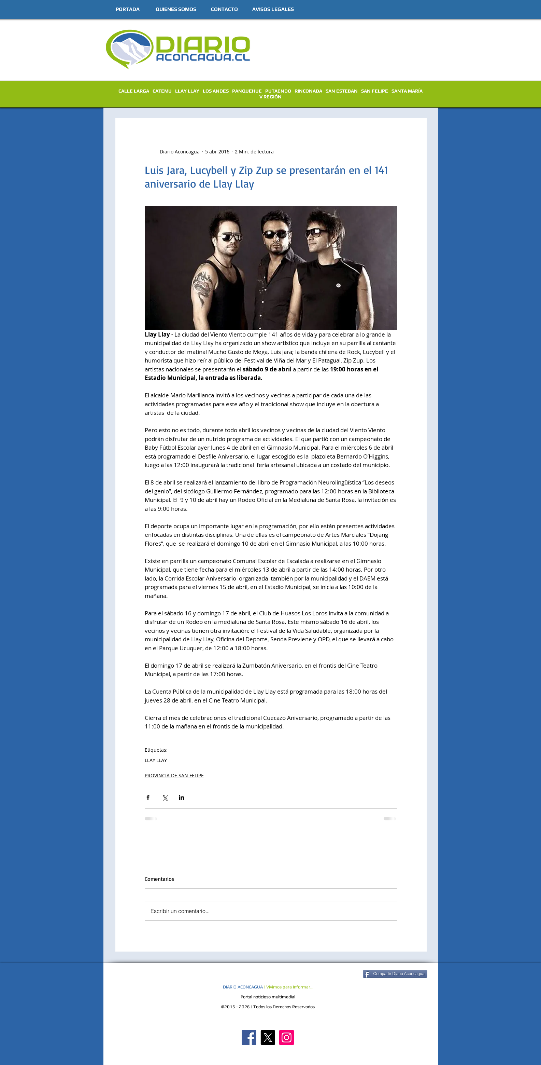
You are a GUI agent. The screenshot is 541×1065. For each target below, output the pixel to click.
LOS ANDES (216, 91)
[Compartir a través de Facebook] (148, 797)
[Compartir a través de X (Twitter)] (164, 797)
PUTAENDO (278, 91)
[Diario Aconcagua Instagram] (286, 1037)
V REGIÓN (270, 96)
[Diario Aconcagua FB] (249, 1037)
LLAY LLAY (187, 91)
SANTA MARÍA (407, 91)
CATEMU (162, 91)
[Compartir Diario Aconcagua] (395, 974)
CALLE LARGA (133, 91)
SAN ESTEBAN (342, 91)
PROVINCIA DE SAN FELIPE (174, 775)
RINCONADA (308, 91)
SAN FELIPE (374, 91)
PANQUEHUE (247, 91)
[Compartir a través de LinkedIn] (181, 797)
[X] (267, 1037)
